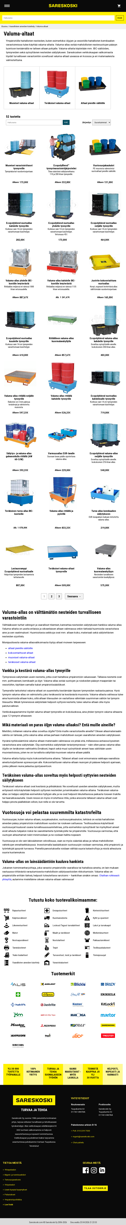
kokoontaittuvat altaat (20, 652)
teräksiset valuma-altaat (22, 662)
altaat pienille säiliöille (20, 648)
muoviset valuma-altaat (21, 657)
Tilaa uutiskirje (95, 1188)
